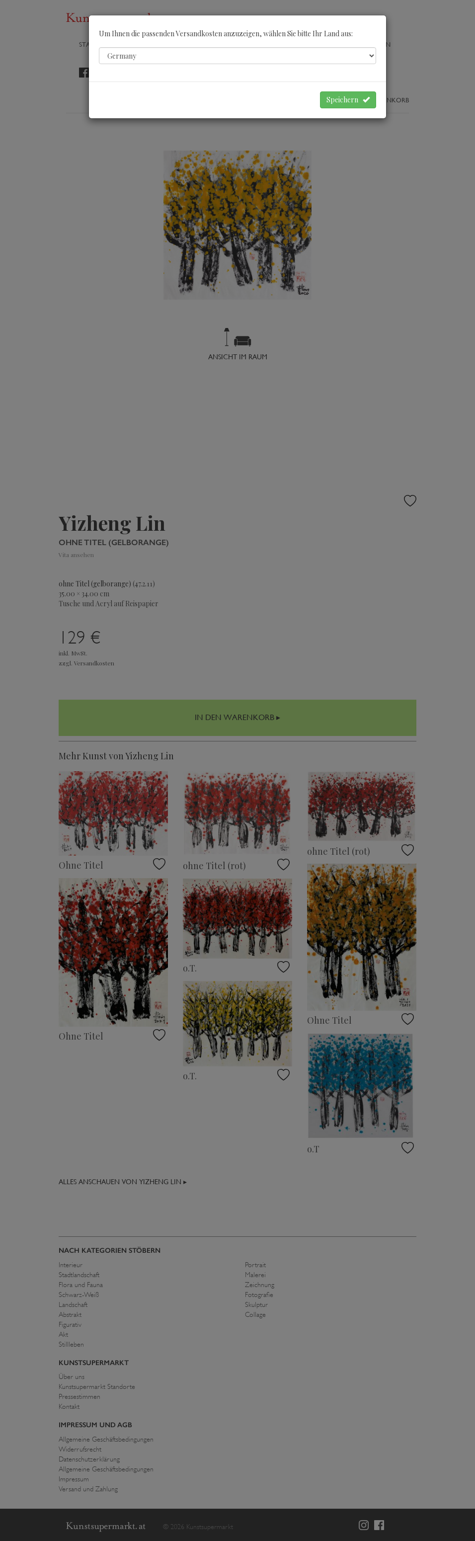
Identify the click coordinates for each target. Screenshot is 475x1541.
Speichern (348, 99)
